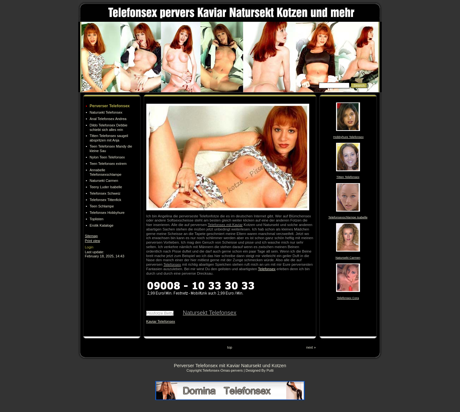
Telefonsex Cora (348, 298)
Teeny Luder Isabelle (106, 187)
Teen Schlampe (102, 206)
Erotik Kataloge (102, 225)
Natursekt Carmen (104, 180)
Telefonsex (267, 269)
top (229, 347)
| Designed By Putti (258, 370)
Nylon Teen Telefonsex (107, 157)
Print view (92, 241)
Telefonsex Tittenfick (105, 200)
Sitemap (91, 236)
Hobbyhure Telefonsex (348, 137)
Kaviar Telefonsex (160, 321)
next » (311, 347)
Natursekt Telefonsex (106, 112)
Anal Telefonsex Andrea (108, 119)
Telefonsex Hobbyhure (107, 212)
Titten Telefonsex (347, 177)
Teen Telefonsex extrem (108, 164)
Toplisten (96, 219)
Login (89, 247)
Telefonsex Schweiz (105, 193)
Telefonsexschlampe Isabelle (347, 217)
